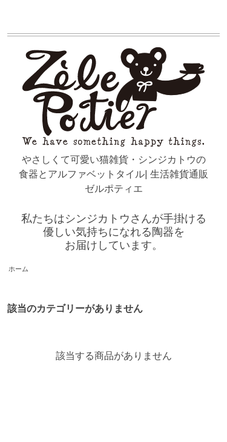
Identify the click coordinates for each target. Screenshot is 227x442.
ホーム (18, 268)
